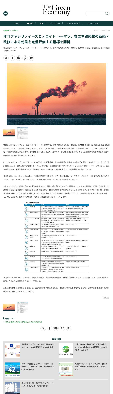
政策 (39, 23)
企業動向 (24, 23)
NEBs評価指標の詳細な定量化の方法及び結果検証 (24, 322)
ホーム (9, 23)
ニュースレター (100, 23)
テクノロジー (55, 23)
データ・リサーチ (77, 23)
